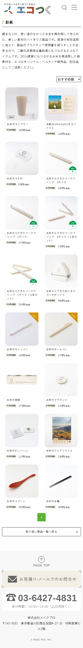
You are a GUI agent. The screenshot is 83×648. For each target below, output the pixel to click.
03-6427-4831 (47, 598)
